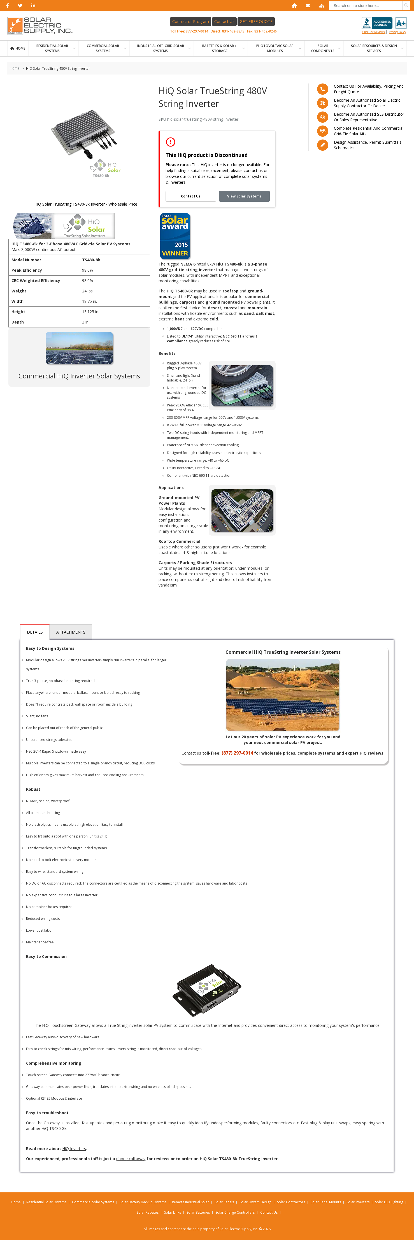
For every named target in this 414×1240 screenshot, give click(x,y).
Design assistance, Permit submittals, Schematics (368, 144)
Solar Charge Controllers (235, 1212)
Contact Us (224, 21)
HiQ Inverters (74, 1148)
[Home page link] (43, 25)
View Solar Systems (244, 196)
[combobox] (369, 5)
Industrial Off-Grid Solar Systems (160, 48)
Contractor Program (190, 21)
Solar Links (172, 1212)
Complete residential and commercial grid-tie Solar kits (368, 130)
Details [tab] (35, 632)
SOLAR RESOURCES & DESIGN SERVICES (374, 48)
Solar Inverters (357, 1202)
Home (20, 48)
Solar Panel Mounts (326, 1202)
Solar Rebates (148, 1212)
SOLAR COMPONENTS (322, 48)
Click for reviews (384, 25)
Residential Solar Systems (46, 1202)
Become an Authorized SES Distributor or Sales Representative (369, 116)
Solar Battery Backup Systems (143, 1202)
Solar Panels (224, 1202)
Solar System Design (255, 1202)
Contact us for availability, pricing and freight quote (369, 88)
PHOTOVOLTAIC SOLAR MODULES (275, 48)
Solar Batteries (198, 1212)
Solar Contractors (291, 1202)
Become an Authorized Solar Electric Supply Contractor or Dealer (367, 102)
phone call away (130, 1158)
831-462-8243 (233, 31)
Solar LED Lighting (389, 1202)
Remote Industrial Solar (190, 1202)
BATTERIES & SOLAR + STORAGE (219, 48)
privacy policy (397, 32)
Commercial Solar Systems (103, 48)
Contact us (191, 753)
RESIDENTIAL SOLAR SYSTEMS (52, 48)
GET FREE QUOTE (256, 21)
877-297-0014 (197, 31)
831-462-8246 (265, 31)
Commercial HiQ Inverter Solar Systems (79, 375)
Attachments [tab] (70, 632)
